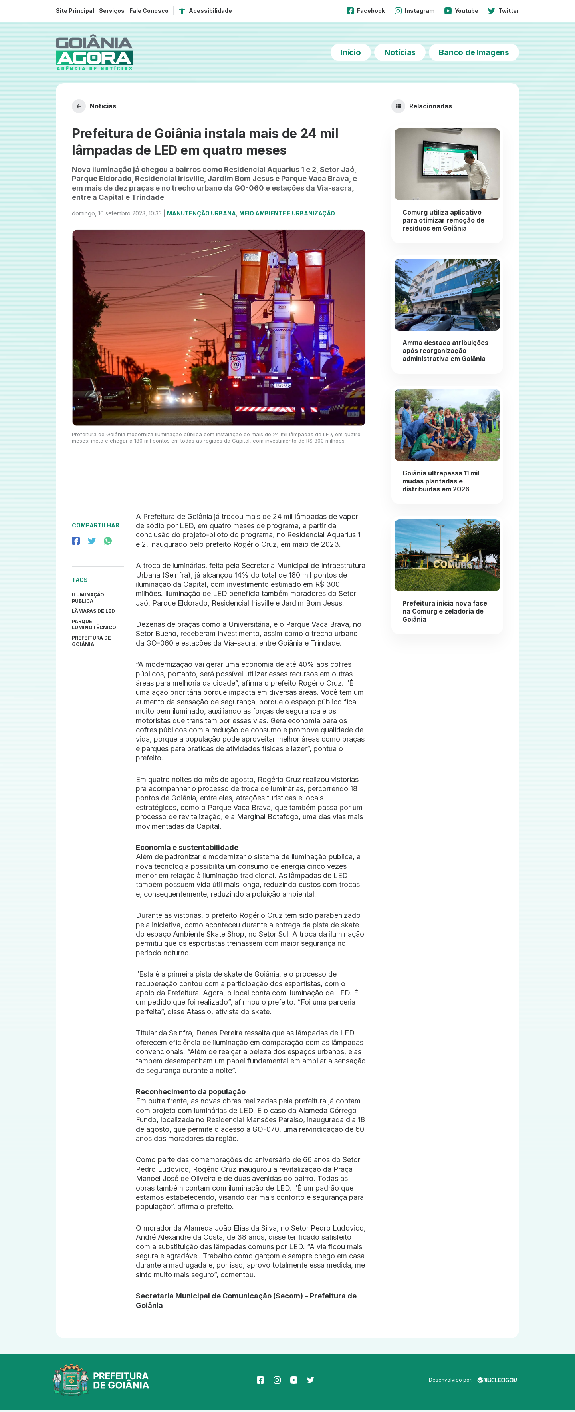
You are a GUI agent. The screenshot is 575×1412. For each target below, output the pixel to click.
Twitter (503, 10)
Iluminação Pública (88, 600)
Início (351, 52)
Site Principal (75, 10)
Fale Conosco (149, 10)
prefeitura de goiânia (91, 643)
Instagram (415, 10)
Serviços (112, 10)
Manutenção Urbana (201, 215)
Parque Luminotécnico (94, 626)
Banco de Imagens (474, 52)
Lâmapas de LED (93, 613)
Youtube (461, 10)
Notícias (400, 52)
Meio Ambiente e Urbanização (287, 215)
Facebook (366, 10)
